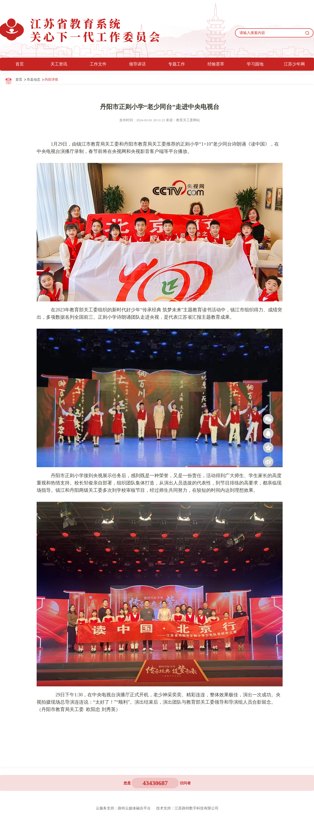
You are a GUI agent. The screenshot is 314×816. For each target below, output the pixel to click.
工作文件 (98, 64)
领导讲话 (137, 64)
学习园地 (255, 64)
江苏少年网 (294, 64)
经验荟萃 (216, 64)
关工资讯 (59, 64)
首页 (19, 64)
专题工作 (176, 64)
